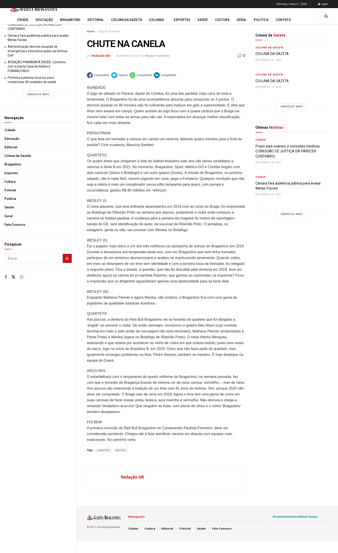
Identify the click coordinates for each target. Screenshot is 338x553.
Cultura (10, 181)
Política (10, 199)
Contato (283, 20)
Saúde (9, 207)
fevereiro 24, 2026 (268, 162)
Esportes (11, 173)
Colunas (156, 20)
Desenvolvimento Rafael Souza (295, 516)
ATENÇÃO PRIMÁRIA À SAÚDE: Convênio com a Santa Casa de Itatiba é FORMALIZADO (37, 66)
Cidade (10, 130)
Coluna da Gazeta (18, 156)
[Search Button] (67, 258)
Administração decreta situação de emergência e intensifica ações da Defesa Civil (37, 51)
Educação (12, 138)
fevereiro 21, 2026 (268, 60)
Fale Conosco (15, 224)
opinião (120, 450)
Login (323, 4)
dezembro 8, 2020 (128, 55)
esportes (103, 450)
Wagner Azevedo (108, 31)
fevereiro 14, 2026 (268, 87)
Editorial (11, 147)
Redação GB (101, 55)
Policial (10, 190)
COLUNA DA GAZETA (272, 54)
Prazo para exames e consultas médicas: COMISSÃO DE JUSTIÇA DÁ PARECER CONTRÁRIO (287, 151)
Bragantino (13, 164)
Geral (9, 216)
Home (90, 31)
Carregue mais (38, 94)
